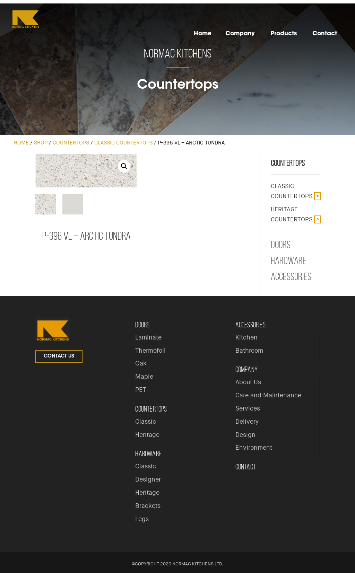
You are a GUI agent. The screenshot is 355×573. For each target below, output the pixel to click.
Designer (148, 479)
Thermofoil (150, 350)
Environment (253, 447)
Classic (145, 421)
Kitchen (246, 337)
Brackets (148, 506)
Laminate (148, 337)
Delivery (247, 421)
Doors (281, 244)
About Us (248, 382)
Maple (144, 376)
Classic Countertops (123, 142)
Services (247, 408)
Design (245, 435)
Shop (40, 142)
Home (21, 142)
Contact (245, 467)
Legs (142, 519)
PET (140, 390)
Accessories (291, 276)
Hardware (288, 260)
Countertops (71, 142)
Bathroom (249, 350)
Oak (141, 363)
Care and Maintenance (268, 395)
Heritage (147, 435)
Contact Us (59, 356)
